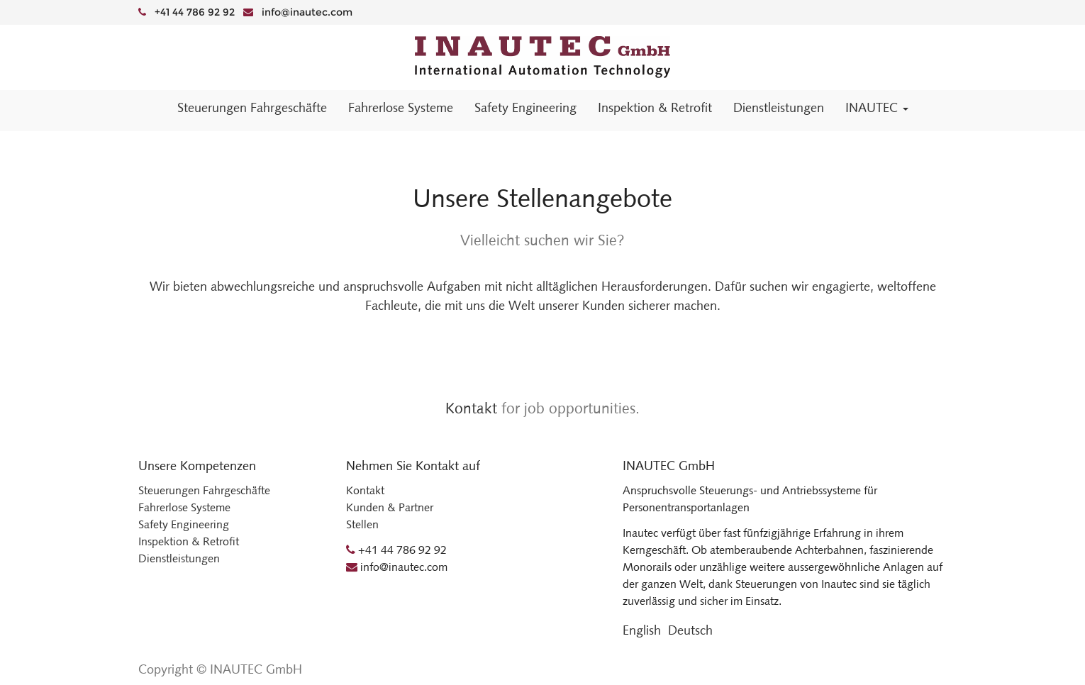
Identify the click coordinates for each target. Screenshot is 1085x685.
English (642, 630)
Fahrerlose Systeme (184, 507)
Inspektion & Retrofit (188, 541)
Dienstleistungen (179, 558)
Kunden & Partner (389, 507)
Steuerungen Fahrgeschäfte (204, 490)
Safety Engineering (183, 524)
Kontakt (471, 408)
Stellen (362, 524)
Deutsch (690, 630)
